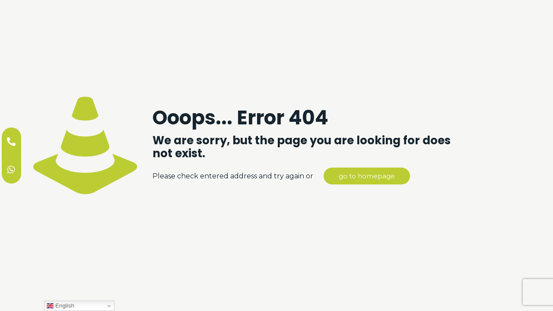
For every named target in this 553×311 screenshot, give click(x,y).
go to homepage (367, 176)
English (60, 305)
